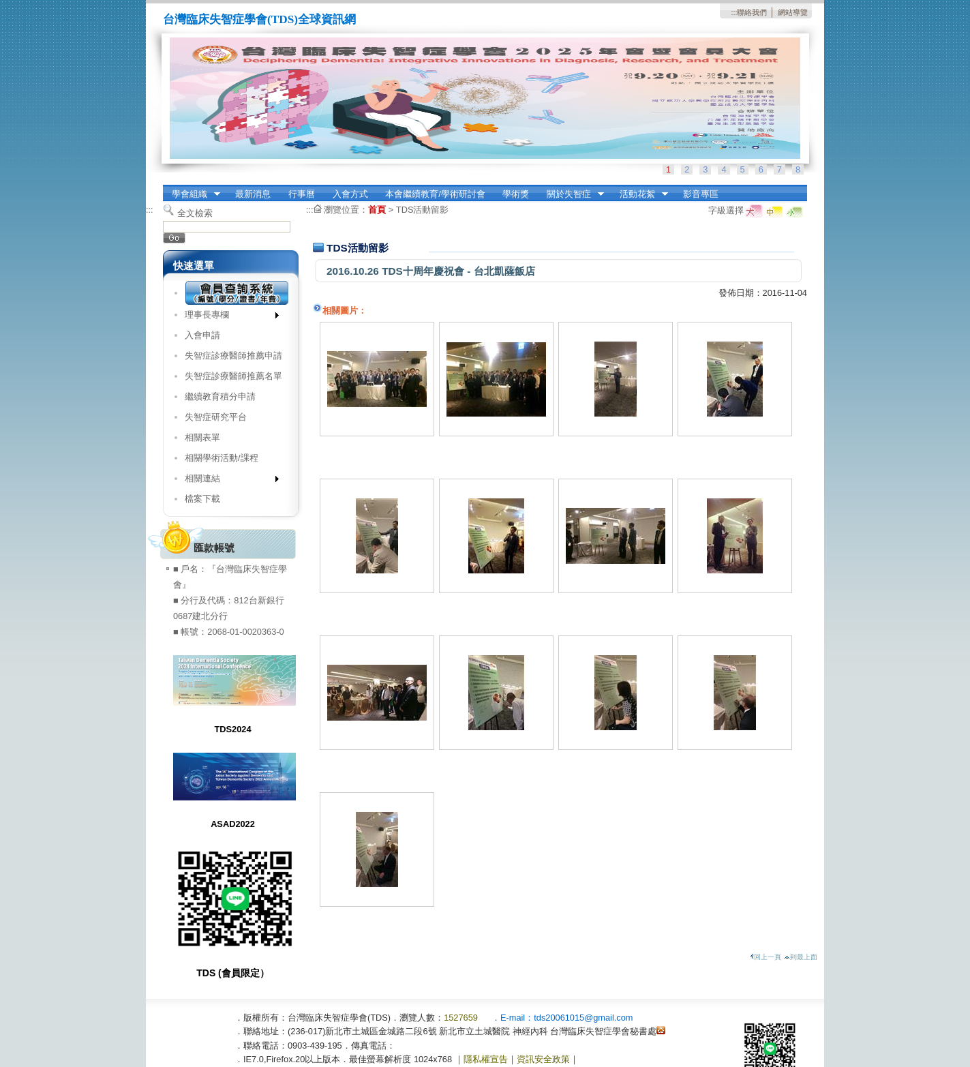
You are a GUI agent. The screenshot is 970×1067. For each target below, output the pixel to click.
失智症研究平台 (216, 417)
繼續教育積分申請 (220, 396)
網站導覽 (793, 12)
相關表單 (202, 437)
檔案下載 (202, 499)
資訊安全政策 (543, 1059)
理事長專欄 (227, 317)
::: (734, 12)
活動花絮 (639, 194)
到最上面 (800, 957)
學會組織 (191, 194)
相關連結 (227, 481)
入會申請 (202, 335)
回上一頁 (765, 957)
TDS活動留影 (422, 210)
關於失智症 (571, 194)
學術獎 (515, 194)
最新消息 (253, 194)
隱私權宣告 (486, 1059)
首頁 (377, 210)
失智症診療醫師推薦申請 (233, 355)
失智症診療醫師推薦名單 (233, 376)
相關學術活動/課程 (221, 458)
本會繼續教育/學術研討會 (435, 194)
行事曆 (301, 194)
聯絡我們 (752, 12)
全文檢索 (195, 213)
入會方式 (350, 194)
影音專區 (700, 194)
